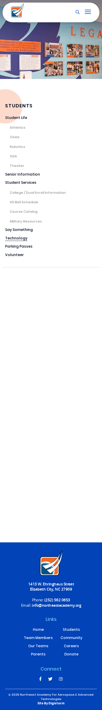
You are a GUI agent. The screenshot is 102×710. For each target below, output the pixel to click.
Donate (71, 654)
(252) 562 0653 (57, 599)
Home (38, 630)
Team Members (38, 638)
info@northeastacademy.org (56, 605)
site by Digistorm (51, 703)
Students (71, 630)
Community (71, 638)
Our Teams (38, 646)
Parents (38, 654)
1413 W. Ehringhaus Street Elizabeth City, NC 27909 (51, 586)
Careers (71, 646)
